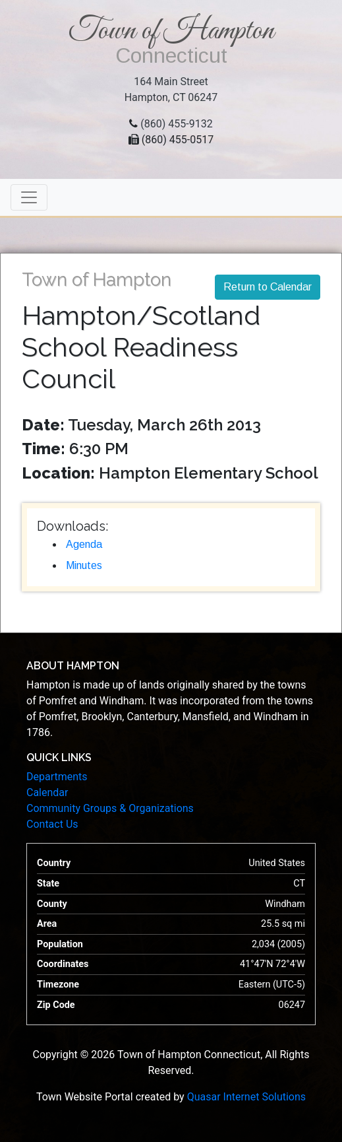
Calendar (47, 792)
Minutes (84, 565)
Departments (57, 776)
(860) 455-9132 (176, 124)
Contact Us (52, 824)
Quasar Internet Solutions (246, 1097)
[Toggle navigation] (29, 197)
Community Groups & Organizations (110, 808)
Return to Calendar (267, 286)
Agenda (84, 544)
